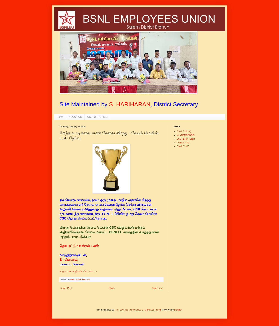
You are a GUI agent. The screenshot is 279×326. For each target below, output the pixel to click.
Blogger (178, 310)
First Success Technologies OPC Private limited (138, 310)
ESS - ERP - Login (186, 139)
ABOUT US (75, 116)
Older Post (157, 288)
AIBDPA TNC (183, 142)
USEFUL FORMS (97, 116)
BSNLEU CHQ (184, 131)
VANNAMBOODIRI (186, 135)
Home (60, 116)
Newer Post (66, 288)
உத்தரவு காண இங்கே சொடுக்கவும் (78, 271)
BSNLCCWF (183, 146)
